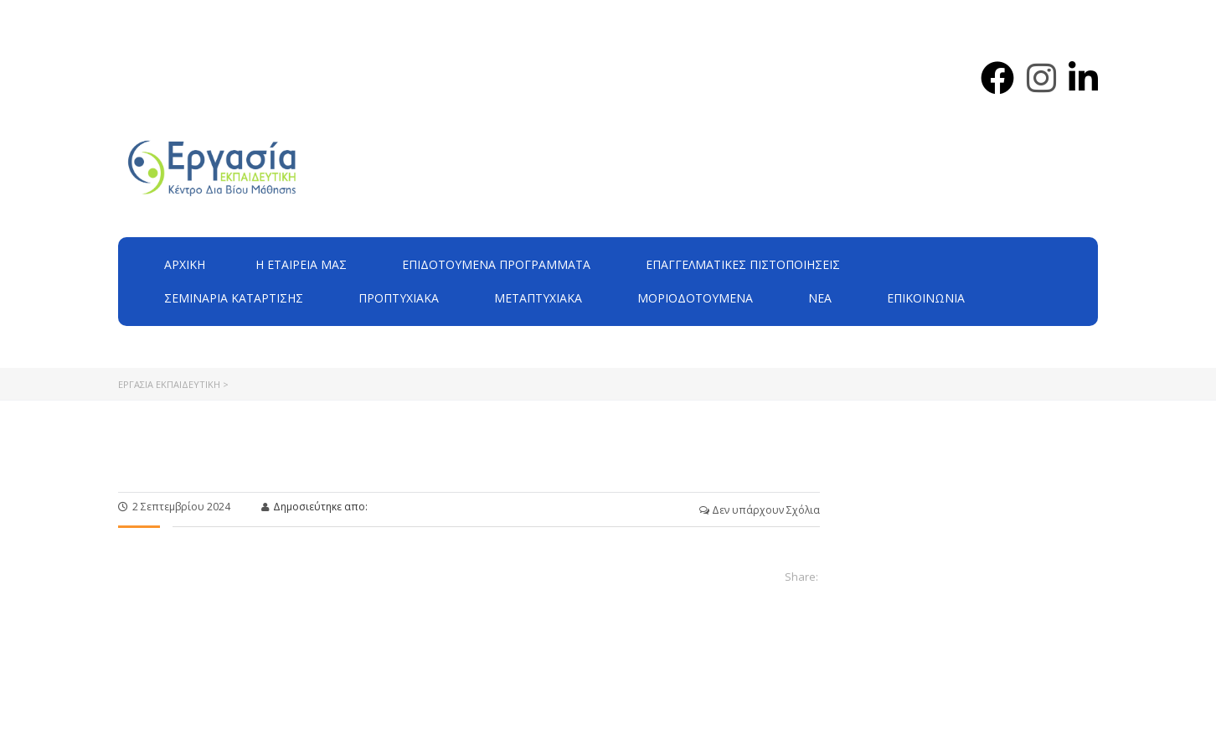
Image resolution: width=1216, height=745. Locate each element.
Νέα (820, 298)
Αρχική (184, 264)
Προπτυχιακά (398, 298)
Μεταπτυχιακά (538, 298)
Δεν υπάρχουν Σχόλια (759, 510)
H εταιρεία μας (301, 264)
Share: (801, 576)
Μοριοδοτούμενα (695, 298)
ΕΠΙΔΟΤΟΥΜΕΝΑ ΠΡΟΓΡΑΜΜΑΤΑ (496, 264)
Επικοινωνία (926, 298)
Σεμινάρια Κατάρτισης (233, 298)
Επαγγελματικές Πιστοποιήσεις (743, 264)
